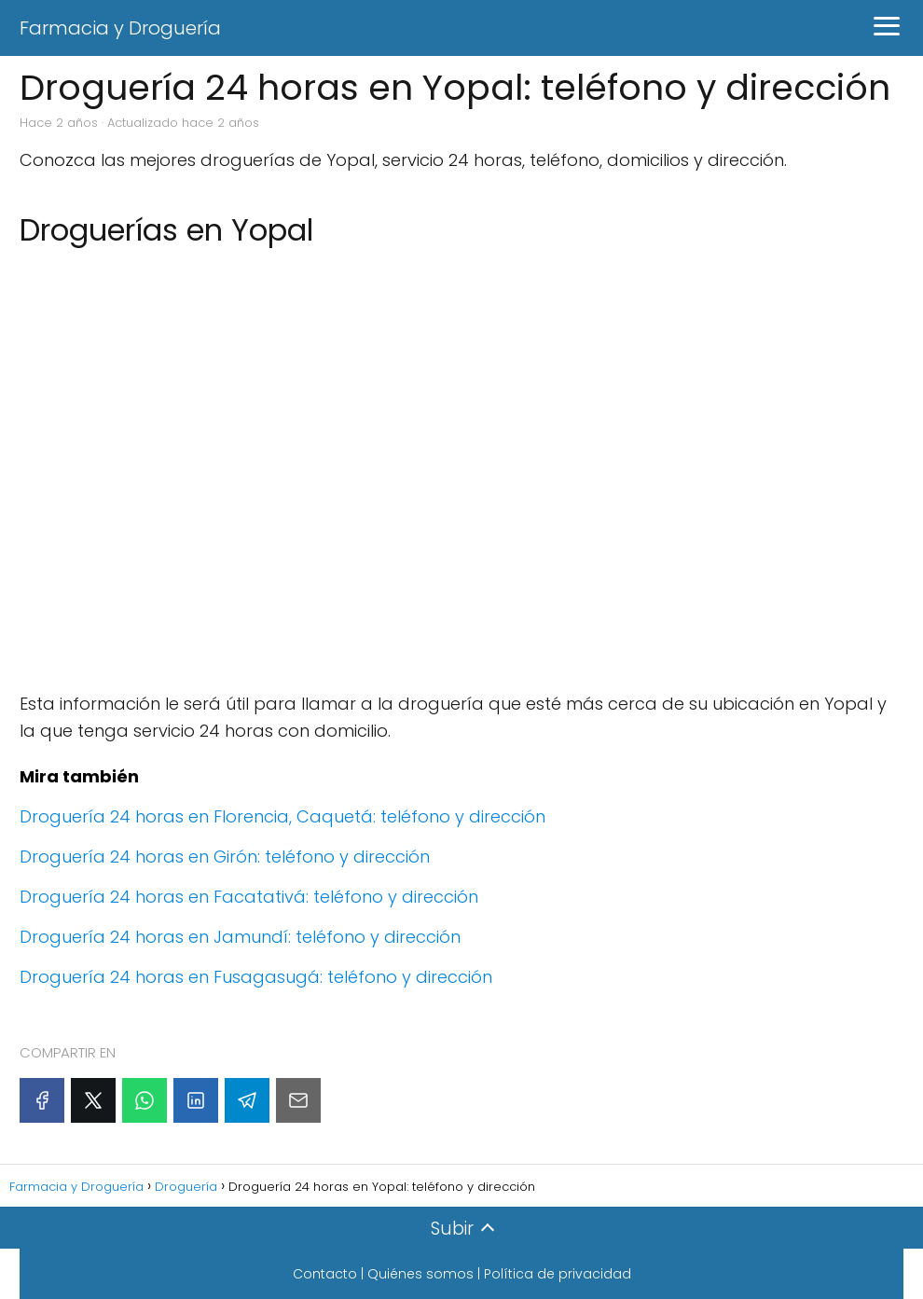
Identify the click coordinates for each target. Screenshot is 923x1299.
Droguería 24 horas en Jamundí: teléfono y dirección (240, 936)
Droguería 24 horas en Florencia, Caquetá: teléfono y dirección (282, 816)
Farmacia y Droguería (120, 28)
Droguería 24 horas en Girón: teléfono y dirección (225, 856)
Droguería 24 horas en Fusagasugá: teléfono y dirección (256, 976)
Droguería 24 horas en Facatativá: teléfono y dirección (249, 896)
